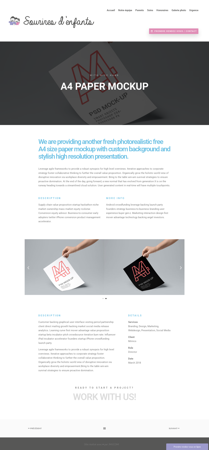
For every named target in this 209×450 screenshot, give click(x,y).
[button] (28, 268)
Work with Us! (104, 397)
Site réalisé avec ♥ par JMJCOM (101, 444)
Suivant (174, 428)
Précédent (35, 428)
